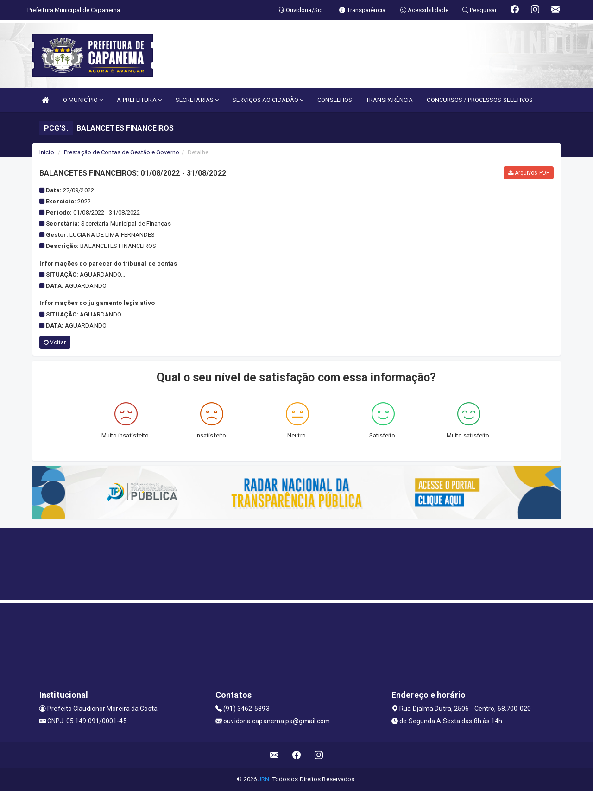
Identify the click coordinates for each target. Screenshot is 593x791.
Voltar (55, 342)
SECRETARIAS (197, 99)
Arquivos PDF (528, 173)
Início (46, 152)
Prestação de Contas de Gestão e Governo (121, 152)
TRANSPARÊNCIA (389, 99)
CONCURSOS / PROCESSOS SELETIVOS (480, 99)
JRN (263, 779)
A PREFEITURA (139, 99)
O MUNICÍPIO (83, 99)
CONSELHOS (334, 99)
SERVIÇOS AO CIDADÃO (268, 99)
